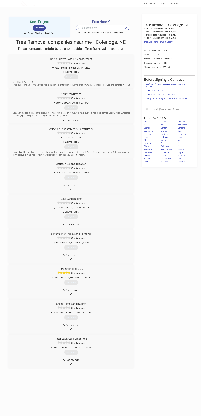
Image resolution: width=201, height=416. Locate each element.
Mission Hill (166, 158)
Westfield (148, 121)
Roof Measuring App (94, 399)
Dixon (180, 131)
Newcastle (148, 143)
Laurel (180, 137)
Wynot (163, 155)
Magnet (164, 140)
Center (164, 127)
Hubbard (165, 137)
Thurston (182, 121)
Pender (164, 121)
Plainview (165, 146)
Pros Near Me (52, 396)
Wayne (180, 152)
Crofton (164, 131)
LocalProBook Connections (143, 402)
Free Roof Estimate (54, 402)
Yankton (181, 161)
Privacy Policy (138, 396)
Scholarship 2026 (139, 392)
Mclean (147, 140)
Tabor (180, 158)
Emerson (148, 134)
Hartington (182, 134)
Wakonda (165, 161)
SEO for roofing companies (143, 405)
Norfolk (147, 124)
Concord (181, 127)
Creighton (148, 131)
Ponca (180, 146)
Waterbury (165, 152)
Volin (146, 161)
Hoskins (147, 137)
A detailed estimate (154, 90)
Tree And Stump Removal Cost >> (158, 41)
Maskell (181, 140)
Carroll (147, 127)
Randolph (148, 149)
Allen (163, 124)
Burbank (181, 155)
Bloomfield (182, 124)
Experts (89, 396)
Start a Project (150, 3)
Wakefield (148, 152)
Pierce (180, 143)
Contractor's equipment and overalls (162, 94)
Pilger (146, 146)
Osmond (164, 143)
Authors (136, 399)
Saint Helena (166, 149)
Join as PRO (174, 3)
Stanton (181, 149)
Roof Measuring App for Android (98, 405)
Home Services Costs (55, 392)
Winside (147, 155)
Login (163, 3)
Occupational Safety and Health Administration (166, 98)
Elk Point (148, 158)
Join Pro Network (92, 392)
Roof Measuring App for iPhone (98, 402)
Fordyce (164, 134)
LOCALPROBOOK (36, 3)
